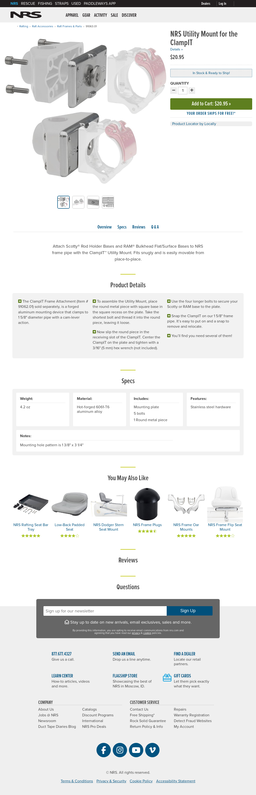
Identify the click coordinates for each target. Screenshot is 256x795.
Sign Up (189, 610)
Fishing (45, 3)
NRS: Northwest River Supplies (26, 14)
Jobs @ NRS (48, 715)
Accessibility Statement (175, 781)
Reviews (138, 227)
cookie (147, 633)
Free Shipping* (142, 715)
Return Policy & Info (146, 726)
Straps (62, 3)
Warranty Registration (191, 715)
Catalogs (89, 709)
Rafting (23, 26)
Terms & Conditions (77, 781)
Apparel (72, 15)
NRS (14, 3)
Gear (86, 15)
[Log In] (227, 3)
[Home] (13, 26)
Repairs (180, 709)
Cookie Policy (141, 781)
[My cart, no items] (240, 3)
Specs (122, 227)
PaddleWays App (100, 3)
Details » (176, 49)
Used (76, 3)
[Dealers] (210, 3)
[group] (85, 113)
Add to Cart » (211, 104)
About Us (46, 709)
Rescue (28, 3)
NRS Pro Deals (94, 726)
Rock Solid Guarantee (148, 721)
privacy (136, 633)
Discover (129, 15)
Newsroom (47, 721)
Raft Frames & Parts (69, 26)
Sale (114, 15)
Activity (100, 15)
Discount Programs (97, 715)
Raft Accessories (42, 26)
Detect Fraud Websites (193, 721)
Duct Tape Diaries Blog (57, 726)
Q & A (155, 227)
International (92, 721)
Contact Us (139, 709)
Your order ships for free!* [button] (211, 113)
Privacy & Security (111, 781)
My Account (184, 726)
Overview (104, 227)
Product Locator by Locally (194, 123)
